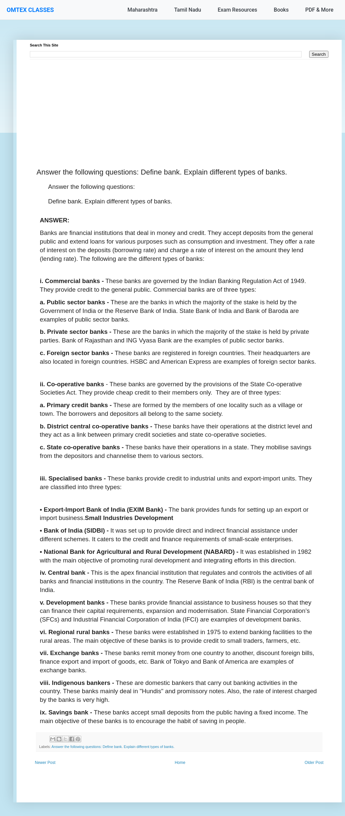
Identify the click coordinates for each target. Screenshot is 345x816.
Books (281, 10)
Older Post (314, 762)
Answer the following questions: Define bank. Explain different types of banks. (112, 747)
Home (180, 762)
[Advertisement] (179, 105)
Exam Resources (237, 10)
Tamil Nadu (187, 10)
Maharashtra (142, 10)
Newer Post (45, 762)
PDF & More (319, 10)
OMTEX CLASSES (30, 9)
